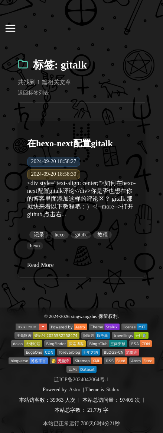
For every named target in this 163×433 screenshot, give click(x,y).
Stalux (112, 389)
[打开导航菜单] (10, 29)
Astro (74, 389)
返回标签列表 (33, 93)
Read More (40, 265)
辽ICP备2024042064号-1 (81, 379)
